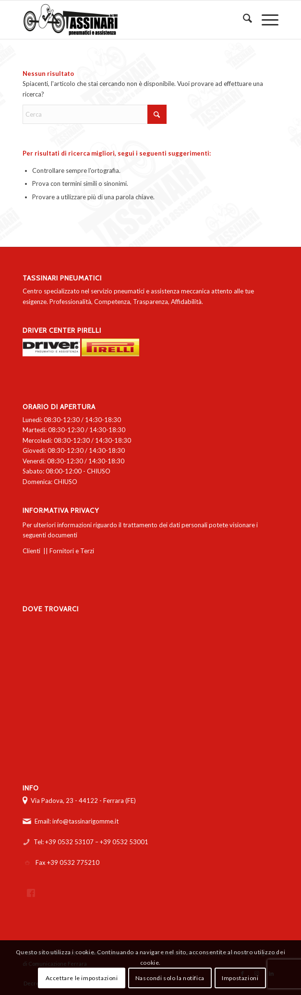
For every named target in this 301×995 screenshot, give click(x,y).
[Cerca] (242, 19)
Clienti (31, 551)
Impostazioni (240, 978)
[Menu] (265, 19)
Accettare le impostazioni (82, 978)
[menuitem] (242, 19)
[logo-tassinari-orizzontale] (125, 19)
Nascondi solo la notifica (170, 978)
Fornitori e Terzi (71, 551)
